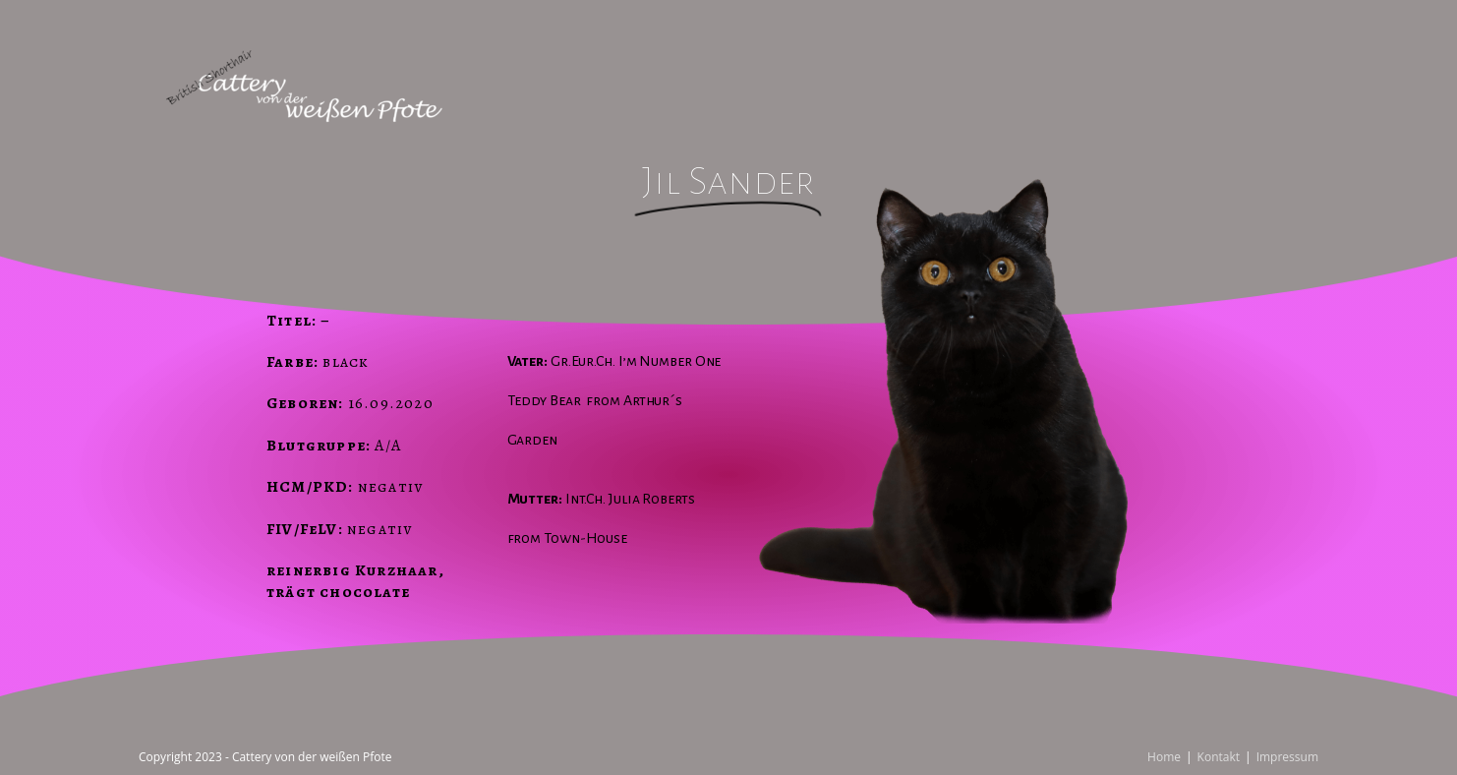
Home (1164, 756)
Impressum (1287, 756)
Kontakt (1218, 756)
